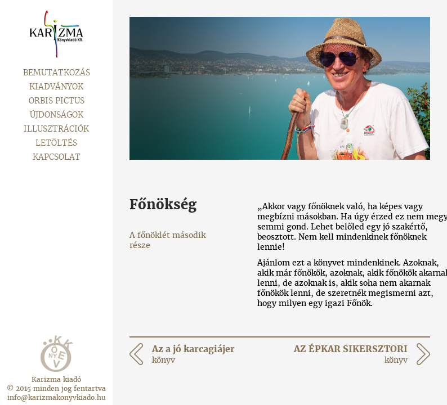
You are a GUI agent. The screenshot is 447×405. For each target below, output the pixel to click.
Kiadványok (56, 87)
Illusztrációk (56, 129)
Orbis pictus (56, 101)
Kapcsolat (57, 157)
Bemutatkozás (56, 73)
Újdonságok (56, 115)
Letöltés (56, 143)
